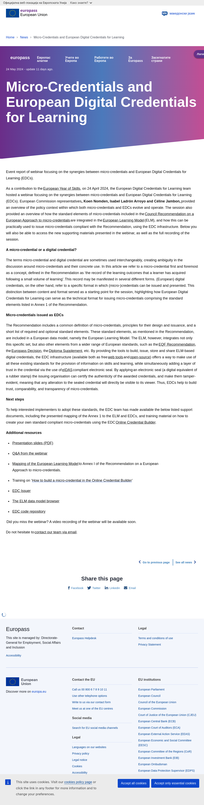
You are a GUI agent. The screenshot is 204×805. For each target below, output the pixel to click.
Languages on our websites (89, 747)
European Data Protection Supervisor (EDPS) (166, 770)
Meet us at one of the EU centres (92, 708)
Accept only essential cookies (175, 783)
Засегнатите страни (161, 59)
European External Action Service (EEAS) (164, 734)
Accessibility (13, 655)
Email (132, 588)
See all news (184, 562)
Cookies (77, 766)
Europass (17, 629)
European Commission (152, 708)
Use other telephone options (89, 695)
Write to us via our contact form (91, 702)
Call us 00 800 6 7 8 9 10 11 (89, 689)
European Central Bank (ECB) (157, 721)
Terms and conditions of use (155, 638)
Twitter (96, 588)
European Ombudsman (152, 764)
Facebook (76, 588)
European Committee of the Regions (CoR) (165, 751)
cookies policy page (78, 782)
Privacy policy (80, 753)
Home (10, 37)
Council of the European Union (157, 702)
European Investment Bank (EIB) (158, 757)
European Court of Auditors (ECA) (159, 727)
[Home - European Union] (26, 13)
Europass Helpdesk (84, 638)
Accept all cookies (133, 783)
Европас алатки (44, 59)
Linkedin (114, 588)
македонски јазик (178, 13)
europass (20, 57)
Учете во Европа (72, 59)
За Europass (135, 59)
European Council (149, 695)
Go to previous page (156, 562)
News (24, 37)
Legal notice (79, 759)
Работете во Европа (104, 59)
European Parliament (151, 689)
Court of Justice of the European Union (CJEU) (167, 715)
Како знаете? (81, 2)
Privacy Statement (149, 644)
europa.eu (39, 691)
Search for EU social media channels (95, 727)
